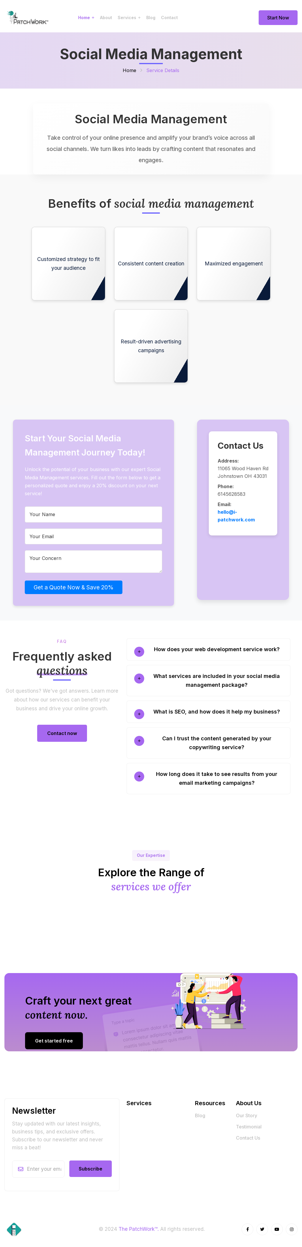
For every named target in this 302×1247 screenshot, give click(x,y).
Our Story (246, 1115)
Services (127, 17)
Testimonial (249, 1127)
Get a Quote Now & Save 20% (74, 587)
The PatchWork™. (139, 1229)
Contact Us (248, 1138)
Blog (150, 17)
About (106, 17)
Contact (169, 17)
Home (84, 17)
